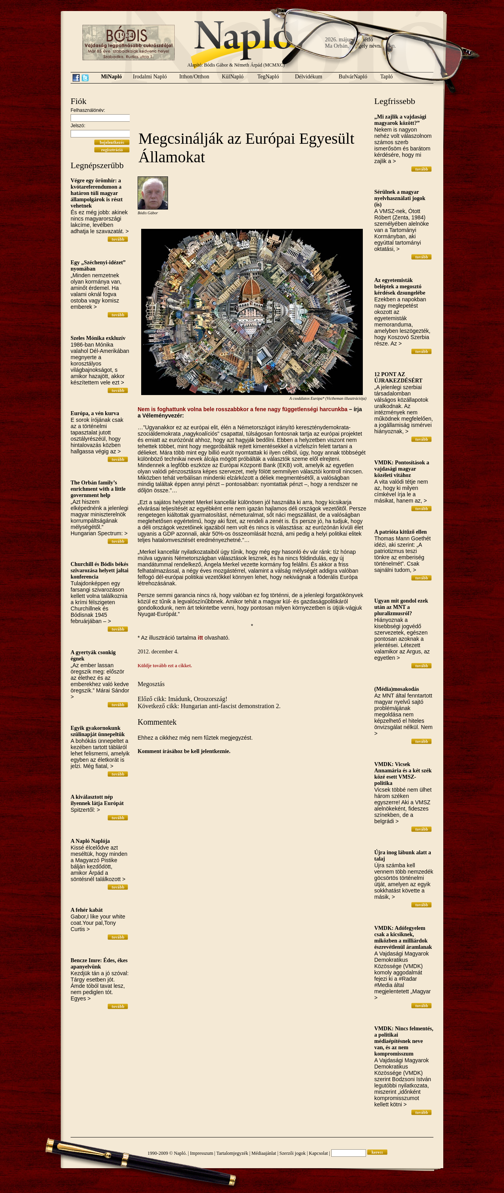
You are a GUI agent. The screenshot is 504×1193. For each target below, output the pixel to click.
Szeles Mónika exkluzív (98, 338)
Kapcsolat (318, 1153)
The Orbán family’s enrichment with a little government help (98, 489)
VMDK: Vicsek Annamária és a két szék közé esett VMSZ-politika (402, 773)
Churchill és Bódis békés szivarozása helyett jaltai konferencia (100, 570)
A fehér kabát (87, 910)
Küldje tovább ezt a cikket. (165, 665)
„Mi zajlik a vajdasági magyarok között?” (400, 120)
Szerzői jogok (293, 1153)
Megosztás (151, 684)
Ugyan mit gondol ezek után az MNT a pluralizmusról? (401, 607)
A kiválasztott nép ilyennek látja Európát (97, 800)
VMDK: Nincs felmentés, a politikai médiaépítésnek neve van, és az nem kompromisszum (403, 1041)
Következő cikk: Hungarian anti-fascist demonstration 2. (209, 706)
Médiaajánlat (264, 1153)
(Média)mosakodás (396, 689)
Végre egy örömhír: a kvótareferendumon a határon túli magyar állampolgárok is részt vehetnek (97, 193)
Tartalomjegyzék (232, 1153)
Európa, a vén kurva (95, 413)
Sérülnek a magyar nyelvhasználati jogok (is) (400, 198)
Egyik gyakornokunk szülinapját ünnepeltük (98, 731)
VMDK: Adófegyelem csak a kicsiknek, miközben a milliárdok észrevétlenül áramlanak (403, 937)
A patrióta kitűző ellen (400, 532)
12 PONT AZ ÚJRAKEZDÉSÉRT (398, 377)
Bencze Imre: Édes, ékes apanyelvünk (99, 963)
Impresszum (201, 1153)
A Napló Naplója (90, 841)
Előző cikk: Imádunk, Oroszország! (182, 699)
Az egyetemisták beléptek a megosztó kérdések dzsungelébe (400, 286)
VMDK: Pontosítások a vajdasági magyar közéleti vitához (401, 469)
